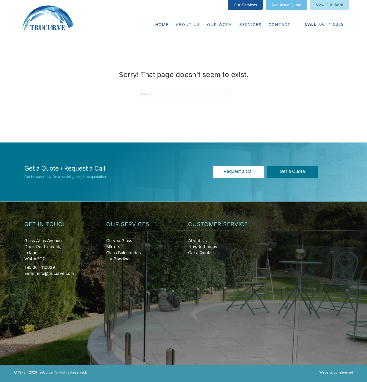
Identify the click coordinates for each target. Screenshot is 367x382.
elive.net (346, 372)
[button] (238, 171)
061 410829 (331, 24)
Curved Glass (119, 240)
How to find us (202, 246)
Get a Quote (200, 252)
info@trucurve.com (55, 273)
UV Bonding (118, 258)
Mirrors (113, 246)
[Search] (183, 94)
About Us (197, 240)
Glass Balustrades (123, 252)
